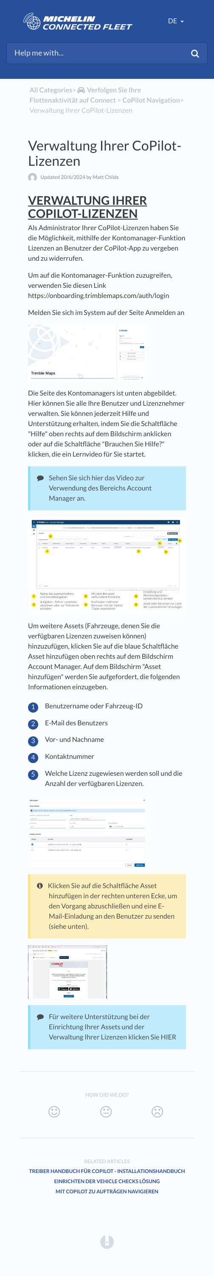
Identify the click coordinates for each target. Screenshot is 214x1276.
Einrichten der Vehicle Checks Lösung (107, 1181)
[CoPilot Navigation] (151, 100)
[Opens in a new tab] (107, 1241)
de (173, 21)
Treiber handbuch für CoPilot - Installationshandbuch (107, 1171)
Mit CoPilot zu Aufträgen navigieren (107, 1191)
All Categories (50, 90)
